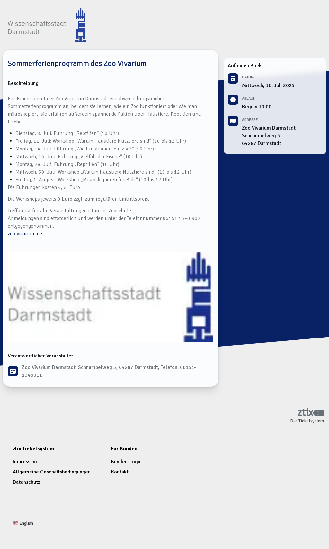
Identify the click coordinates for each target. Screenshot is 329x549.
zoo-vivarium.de (25, 233)
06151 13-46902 (181, 218)
